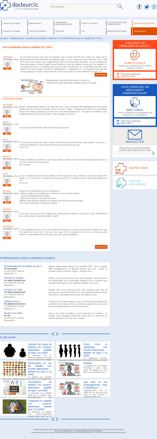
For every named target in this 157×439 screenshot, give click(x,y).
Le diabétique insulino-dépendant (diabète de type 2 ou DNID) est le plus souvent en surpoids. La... (82, 351)
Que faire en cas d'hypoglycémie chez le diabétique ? (95, 385)
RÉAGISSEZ (100, 75)
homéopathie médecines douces (63, 23)
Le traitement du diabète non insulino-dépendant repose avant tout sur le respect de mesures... (27, 408)
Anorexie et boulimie (13, 278)
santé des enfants (37, 31)
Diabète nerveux (12, 301)
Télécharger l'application (134, 75)
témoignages (140, 31)
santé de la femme (11, 31)
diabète (53, 38)
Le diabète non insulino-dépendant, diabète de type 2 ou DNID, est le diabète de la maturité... (27, 370)
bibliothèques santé (117, 31)
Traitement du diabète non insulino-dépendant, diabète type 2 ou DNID (40, 405)
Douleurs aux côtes (13, 313)
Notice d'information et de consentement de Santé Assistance (78, 431)
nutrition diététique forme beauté (117, 23)
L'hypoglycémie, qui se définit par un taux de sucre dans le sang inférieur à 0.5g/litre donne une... (82, 389)
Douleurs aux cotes (13, 289)
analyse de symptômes (144, 23)
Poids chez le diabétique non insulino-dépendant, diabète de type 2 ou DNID (95, 350)
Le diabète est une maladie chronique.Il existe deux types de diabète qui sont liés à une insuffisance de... (82, 369)
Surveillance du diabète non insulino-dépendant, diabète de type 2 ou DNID (40, 386)
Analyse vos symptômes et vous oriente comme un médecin (134, 59)
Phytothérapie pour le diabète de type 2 (22, 266)
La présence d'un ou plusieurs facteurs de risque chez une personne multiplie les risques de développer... (27, 351)
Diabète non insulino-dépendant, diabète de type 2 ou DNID (71, 83)
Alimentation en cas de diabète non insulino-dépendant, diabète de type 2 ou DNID (40, 369)
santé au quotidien (11, 23)
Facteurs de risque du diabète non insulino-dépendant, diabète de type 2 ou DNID (40, 348)
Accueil (4, 38)
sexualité (59, 31)
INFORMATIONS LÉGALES (39, 432)
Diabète (88, 363)
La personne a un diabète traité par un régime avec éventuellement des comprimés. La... (27, 389)
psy (83, 31)
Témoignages (17, 38)
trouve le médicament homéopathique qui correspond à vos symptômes (134, 106)
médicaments (35, 23)
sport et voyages (90, 23)
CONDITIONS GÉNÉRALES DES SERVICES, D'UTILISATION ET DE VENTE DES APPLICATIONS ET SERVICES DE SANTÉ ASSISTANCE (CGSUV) (78, 429)
